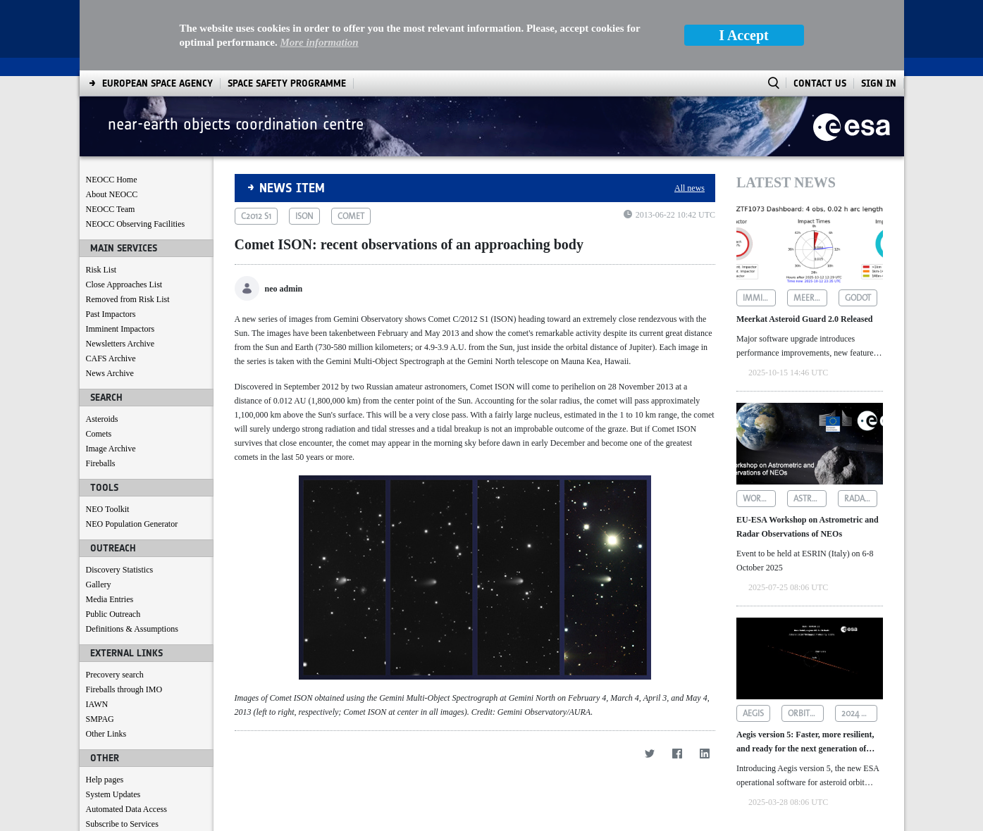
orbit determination (806, 713)
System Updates (113, 794)
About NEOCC (112, 194)
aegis (753, 713)
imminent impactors (759, 298)
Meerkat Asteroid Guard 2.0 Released (804, 319)
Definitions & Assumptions (132, 629)
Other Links (106, 734)
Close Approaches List (124, 284)
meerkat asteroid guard (810, 298)
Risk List (101, 270)
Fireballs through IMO (124, 689)
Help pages (105, 780)
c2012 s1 (256, 216)
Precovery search (115, 675)
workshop (759, 498)
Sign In (878, 83)
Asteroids (102, 419)
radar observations (860, 498)
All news (689, 188)
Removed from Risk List (128, 299)
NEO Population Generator (132, 524)
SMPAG (100, 719)
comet (351, 216)
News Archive (110, 373)
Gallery (98, 584)
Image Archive (111, 449)
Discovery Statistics (120, 570)
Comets (99, 434)
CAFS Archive (111, 358)
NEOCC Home (111, 180)
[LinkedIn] (704, 753)
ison (304, 216)
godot (858, 298)
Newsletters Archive (120, 344)
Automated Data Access (126, 809)
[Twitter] (649, 753)
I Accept (744, 35)
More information (319, 42)
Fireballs (101, 463)
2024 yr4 (857, 713)
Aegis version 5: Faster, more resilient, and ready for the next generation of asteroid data (805, 743)
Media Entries (110, 599)
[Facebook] (677, 753)
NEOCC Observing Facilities (135, 224)
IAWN (97, 704)
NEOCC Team (110, 209)
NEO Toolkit (108, 509)
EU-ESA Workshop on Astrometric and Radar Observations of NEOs (807, 527)
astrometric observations (810, 498)
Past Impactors (111, 314)
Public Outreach (113, 614)
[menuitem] (157, 83)
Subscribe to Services (122, 824)
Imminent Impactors (120, 329)
